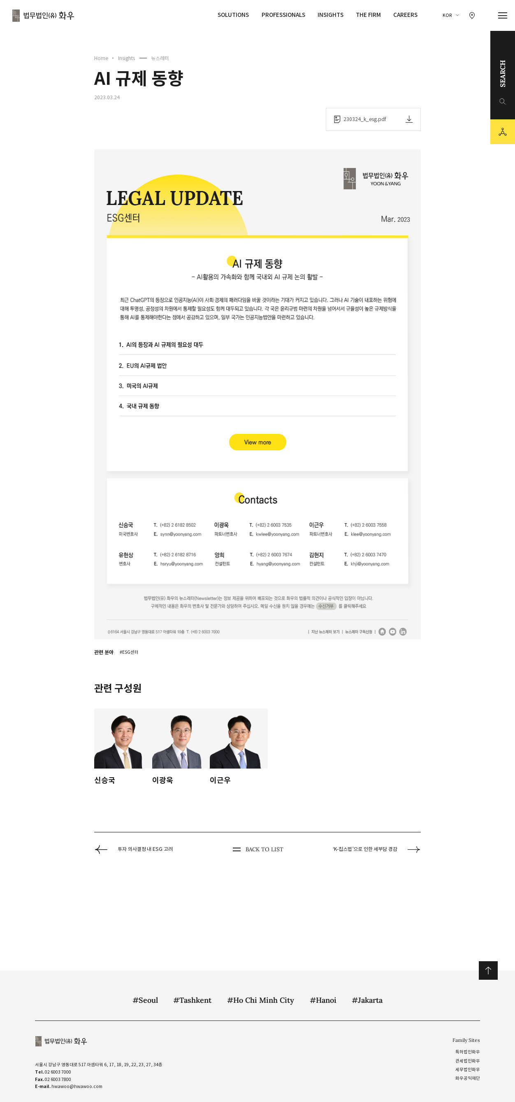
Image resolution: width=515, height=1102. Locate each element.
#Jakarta (367, 1000)
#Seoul (145, 1000)
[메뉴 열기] (503, 15)
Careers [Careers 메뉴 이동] (405, 15)
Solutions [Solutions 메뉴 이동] (233, 15)
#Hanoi (323, 1000)
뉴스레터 (160, 58)
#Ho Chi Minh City (260, 1000)
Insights (126, 58)
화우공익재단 (467, 1078)
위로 (488, 970)
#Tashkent (192, 1000)
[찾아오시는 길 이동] (472, 15)
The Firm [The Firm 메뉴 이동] (368, 15)
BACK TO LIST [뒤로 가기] (257, 850)
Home (101, 58)
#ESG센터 (129, 652)
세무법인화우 (467, 1069)
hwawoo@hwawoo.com (76, 1086)
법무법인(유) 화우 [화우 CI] (43, 15)
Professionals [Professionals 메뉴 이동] (283, 15)
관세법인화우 (467, 1061)
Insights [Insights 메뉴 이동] (330, 15)
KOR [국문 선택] (447, 15)
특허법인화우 (467, 1052)
